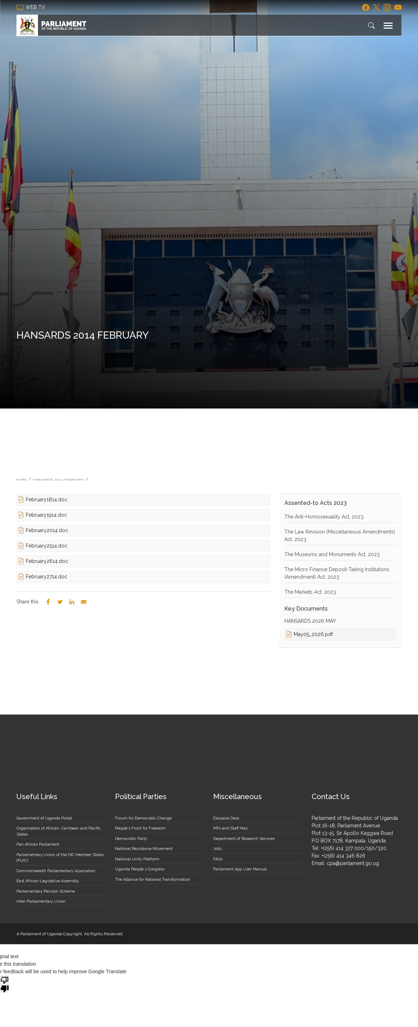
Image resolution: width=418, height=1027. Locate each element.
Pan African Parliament (37, 844)
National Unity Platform (137, 859)
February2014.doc (47, 530)
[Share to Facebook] (48, 601)
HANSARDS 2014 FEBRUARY (58, 479)
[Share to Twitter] (60, 601)
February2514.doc (46, 546)
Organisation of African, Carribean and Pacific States (58, 831)
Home (21, 479)
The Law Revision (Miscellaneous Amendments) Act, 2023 (339, 535)
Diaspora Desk (226, 818)
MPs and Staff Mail (230, 828)
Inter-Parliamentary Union (41, 901)
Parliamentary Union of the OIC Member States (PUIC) (60, 857)
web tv (31, 7)
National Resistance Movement (144, 848)
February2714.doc (46, 576)
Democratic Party (131, 838)
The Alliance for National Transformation (152, 879)
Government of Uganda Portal (44, 818)
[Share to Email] (83, 601)
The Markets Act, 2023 (310, 592)
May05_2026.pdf (313, 634)
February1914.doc (46, 515)
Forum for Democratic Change (143, 818)
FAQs (217, 859)
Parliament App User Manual (240, 869)
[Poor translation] (4, 984)
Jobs (217, 848)
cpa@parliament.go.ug (353, 863)
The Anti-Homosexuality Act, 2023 (324, 517)
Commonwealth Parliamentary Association (55, 871)
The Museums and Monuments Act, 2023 (332, 554)
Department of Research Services (244, 838)
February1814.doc (46, 499)
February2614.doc (47, 561)
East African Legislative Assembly (47, 881)
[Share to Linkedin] (71, 601)
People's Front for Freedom (140, 828)
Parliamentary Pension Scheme (45, 891)
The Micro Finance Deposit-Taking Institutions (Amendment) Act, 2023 (336, 573)
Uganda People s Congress (139, 869)
